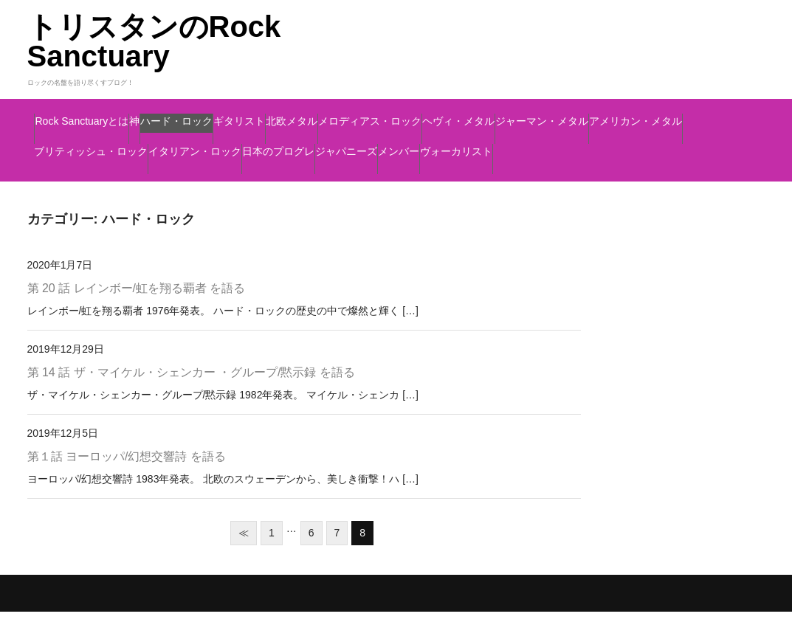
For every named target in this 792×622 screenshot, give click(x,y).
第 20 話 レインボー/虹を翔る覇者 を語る (136, 299)
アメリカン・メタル (356, 145)
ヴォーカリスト (386, 176)
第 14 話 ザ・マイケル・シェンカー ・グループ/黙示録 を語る (191, 382)
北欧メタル (482, 114)
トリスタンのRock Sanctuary (154, 41)
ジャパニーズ (196, 176)
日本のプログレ (84, 176)
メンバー (288, 176)
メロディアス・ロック (605, 114)
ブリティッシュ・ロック (510, 145)
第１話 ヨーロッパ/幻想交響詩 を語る (126, 466)
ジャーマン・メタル (214, 145)
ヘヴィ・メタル (84, 145)
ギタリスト (390, 114)
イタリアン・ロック (664, 145)
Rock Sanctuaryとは (105, 114)
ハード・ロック (285, 114)
